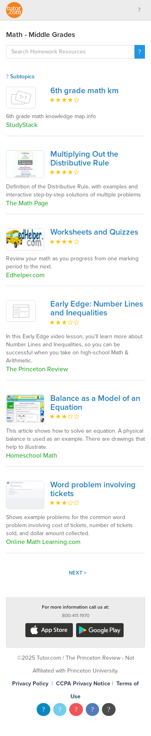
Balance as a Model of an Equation (95, 403)
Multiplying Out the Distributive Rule (84, 158)
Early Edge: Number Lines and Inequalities (96, 308)
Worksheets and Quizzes (94, 232)
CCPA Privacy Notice (83, 683)
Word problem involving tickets (93, 489)
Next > (78, 573)
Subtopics (20, 76)
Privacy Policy (30, 683)
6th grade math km (84, 91)
